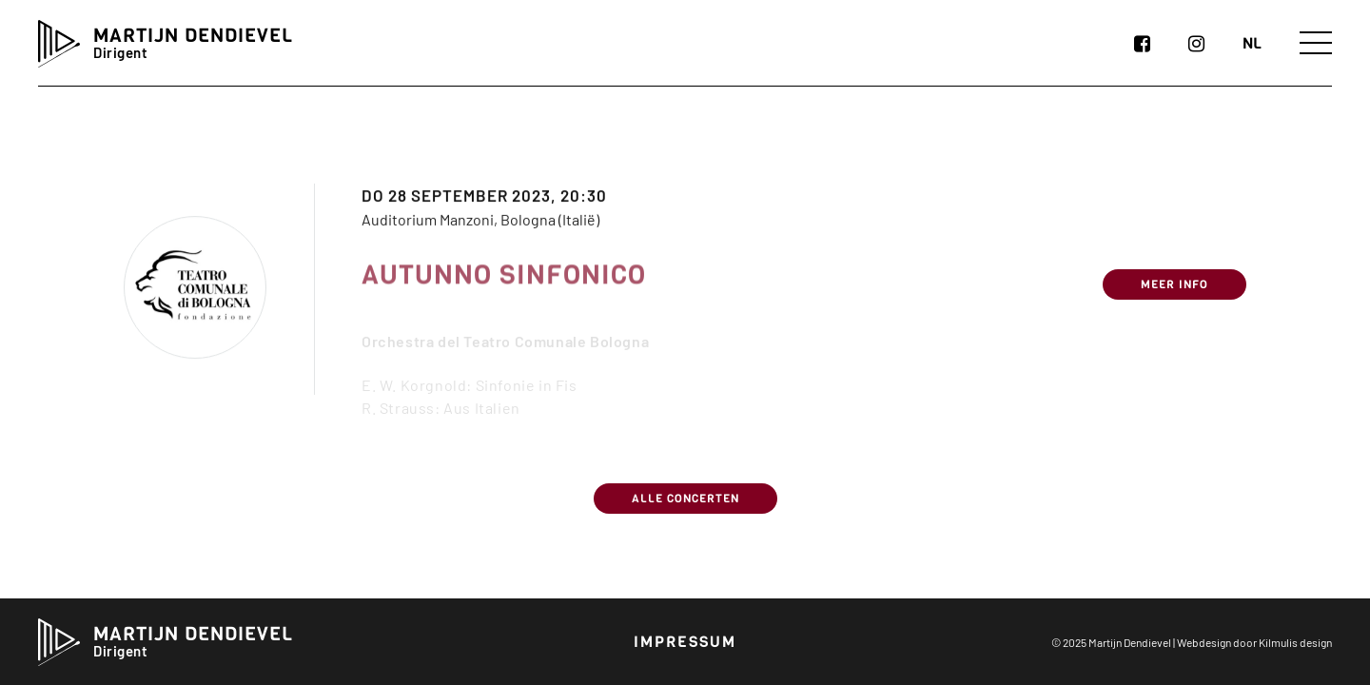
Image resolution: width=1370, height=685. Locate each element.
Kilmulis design (1295, 642)
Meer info (1174, 297)
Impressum (685, 642)
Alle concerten (685, 498)
